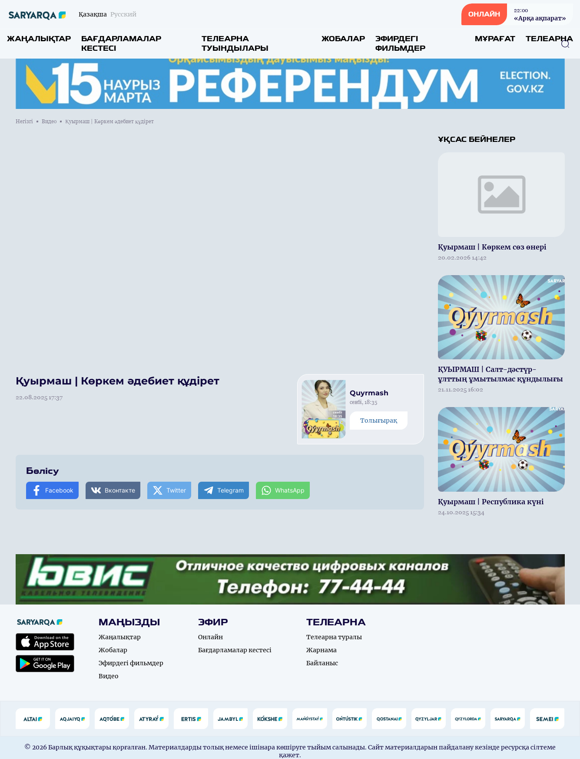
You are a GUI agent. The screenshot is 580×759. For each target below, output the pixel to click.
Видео (49, 121)
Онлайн (210, 637)
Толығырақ (378, 420)
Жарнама (321, 650)
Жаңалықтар (39, 39)
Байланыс (322, 663)
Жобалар (343, 39)
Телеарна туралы (334, 637)
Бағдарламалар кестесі (121, 44)
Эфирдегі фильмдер (400, 44)
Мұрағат (495, 39)
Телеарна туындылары (235, 44)
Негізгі (24, 121)
